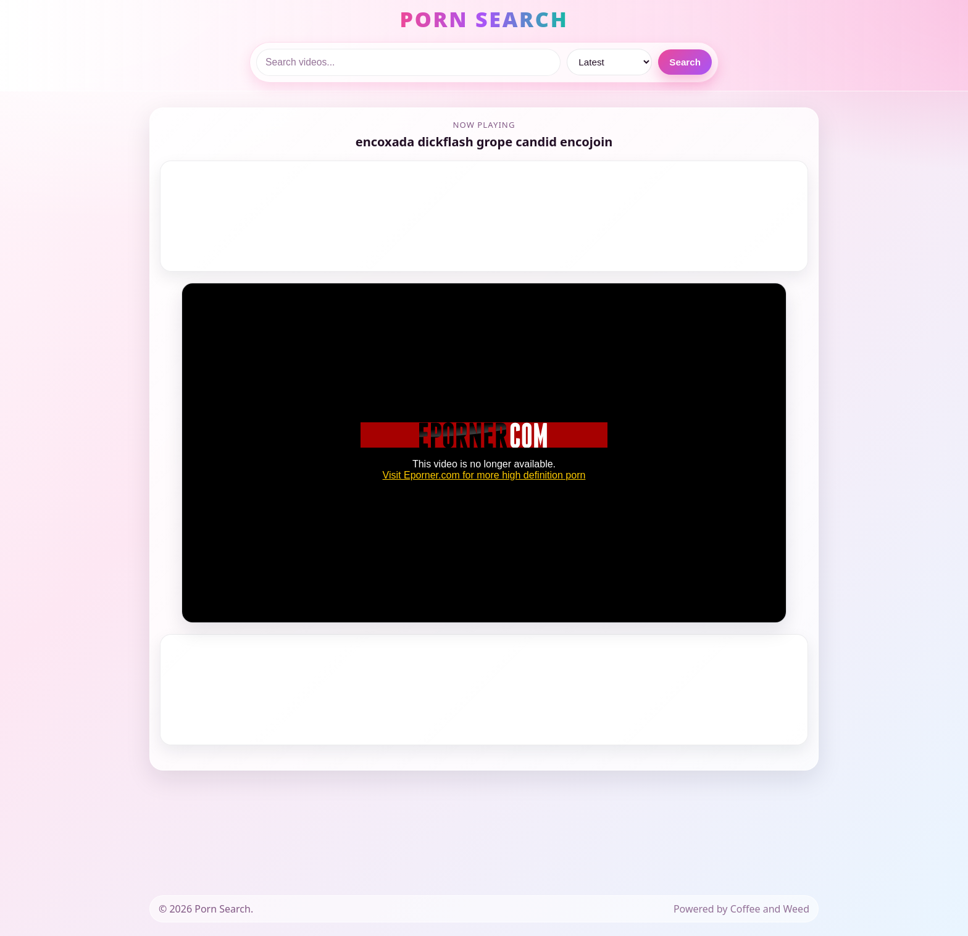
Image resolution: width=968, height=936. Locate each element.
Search (685, 62)
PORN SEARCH (484, 19)
